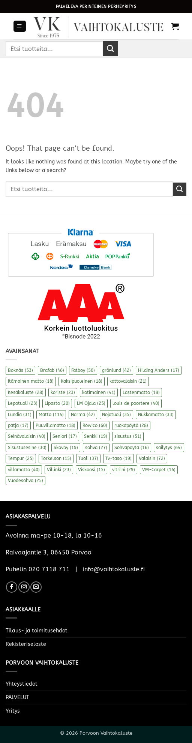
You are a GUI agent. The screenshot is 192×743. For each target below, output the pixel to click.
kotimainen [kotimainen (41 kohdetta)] (99, 392)
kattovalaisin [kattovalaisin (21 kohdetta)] (128, 381)
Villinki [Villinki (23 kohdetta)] (59, 469)
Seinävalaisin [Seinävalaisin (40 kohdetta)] (26, 436)
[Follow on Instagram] (24, 587)
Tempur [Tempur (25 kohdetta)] (21, 458)
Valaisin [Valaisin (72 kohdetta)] (152, 458)
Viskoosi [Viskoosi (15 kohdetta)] (91, 469)
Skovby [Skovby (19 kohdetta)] (66, 447)
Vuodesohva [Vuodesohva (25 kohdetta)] (25, 480)
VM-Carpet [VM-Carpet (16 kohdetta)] (159, 469)
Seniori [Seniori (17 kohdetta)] (64, 436)
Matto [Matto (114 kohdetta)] (51, 414)
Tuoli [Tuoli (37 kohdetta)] (88, 458)
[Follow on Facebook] (11, 587)
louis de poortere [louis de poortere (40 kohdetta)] (135, 403)
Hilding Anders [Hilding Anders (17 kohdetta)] (158, 370)
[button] (20, 26)
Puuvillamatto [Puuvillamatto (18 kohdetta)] (55, 425)
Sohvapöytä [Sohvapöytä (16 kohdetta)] (131, 447)
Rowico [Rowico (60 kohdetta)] (94, 425)
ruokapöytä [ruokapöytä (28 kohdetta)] (131, 425)
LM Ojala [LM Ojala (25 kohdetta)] (91, 403)
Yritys (13, 711)
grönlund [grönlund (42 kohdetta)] (116, 370)
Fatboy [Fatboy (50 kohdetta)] (83, 370)
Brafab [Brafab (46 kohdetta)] (52, 370)
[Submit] (110, 48)
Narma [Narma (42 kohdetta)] (83, 414)
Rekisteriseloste (26, 644)
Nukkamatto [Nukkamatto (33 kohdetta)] (156, 414)
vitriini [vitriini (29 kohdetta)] (123, 469)
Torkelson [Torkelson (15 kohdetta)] (56, 458)
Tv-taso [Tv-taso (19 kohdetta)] (118, 458)
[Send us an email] (36, 587)
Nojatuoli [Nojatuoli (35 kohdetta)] (116, 414)
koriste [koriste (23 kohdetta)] (63, 392)
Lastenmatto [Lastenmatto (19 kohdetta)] (141, 392)
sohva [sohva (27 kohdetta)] (96, 447)
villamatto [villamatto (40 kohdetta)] (24, 469)
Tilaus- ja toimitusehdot (37, 631)
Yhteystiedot (22, 684)
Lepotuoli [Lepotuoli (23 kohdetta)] (23, 403)
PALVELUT (17, 697)
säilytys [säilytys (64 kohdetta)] (169, 447)
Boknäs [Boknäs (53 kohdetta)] (20, 370)
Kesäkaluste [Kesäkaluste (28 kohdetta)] (26, 392)
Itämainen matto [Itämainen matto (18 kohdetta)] (31, 381)
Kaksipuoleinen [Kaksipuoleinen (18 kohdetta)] (81, 381)
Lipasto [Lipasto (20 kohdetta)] (57, 403)
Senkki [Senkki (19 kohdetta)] (95, 436)
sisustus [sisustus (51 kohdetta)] (127, 436)
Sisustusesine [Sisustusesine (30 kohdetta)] (27, 447)
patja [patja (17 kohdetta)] (18, 425)
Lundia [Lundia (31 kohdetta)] (20, 414)
